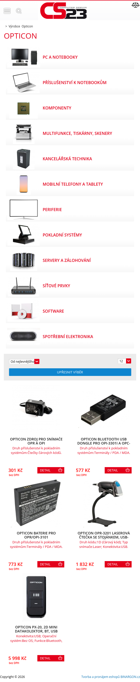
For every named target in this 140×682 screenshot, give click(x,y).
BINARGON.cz (130, 677)
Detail (45, 470)
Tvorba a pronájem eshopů (100, 677)
